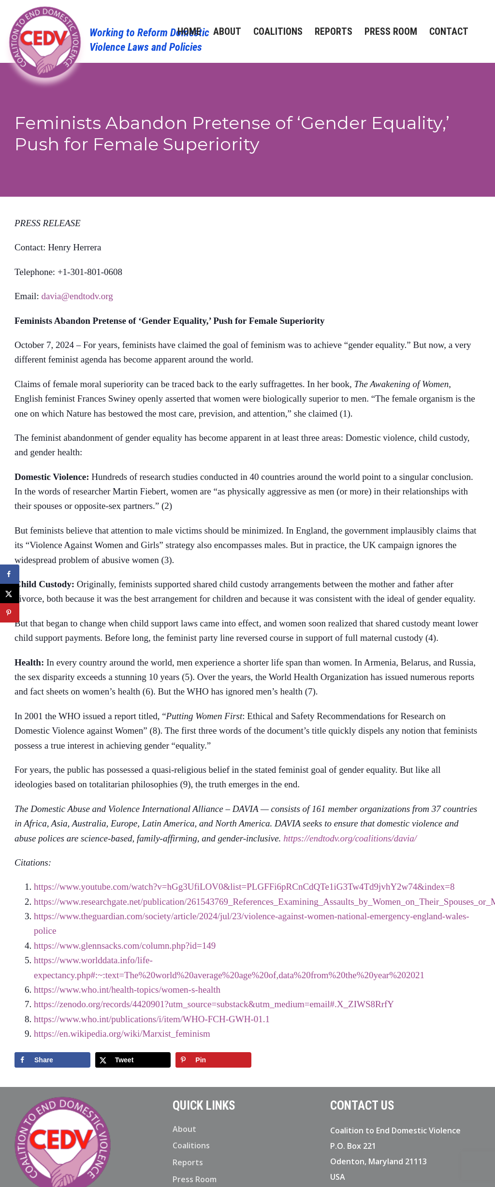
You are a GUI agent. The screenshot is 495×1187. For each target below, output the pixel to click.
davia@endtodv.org (77, 296)
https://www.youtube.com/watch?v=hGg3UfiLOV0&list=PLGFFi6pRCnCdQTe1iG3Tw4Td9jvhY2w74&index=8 (244, 887)
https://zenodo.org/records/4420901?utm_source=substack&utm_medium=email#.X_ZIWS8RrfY (214, 1004)
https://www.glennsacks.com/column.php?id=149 (125, 946)
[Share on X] (133, 1060)
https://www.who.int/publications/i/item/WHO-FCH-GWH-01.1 (152, 1019)
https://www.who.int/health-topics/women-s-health (127, 989)
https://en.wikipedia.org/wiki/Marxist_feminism (122, 1033)
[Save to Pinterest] (213, 1060)
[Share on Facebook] (52, 1060)
